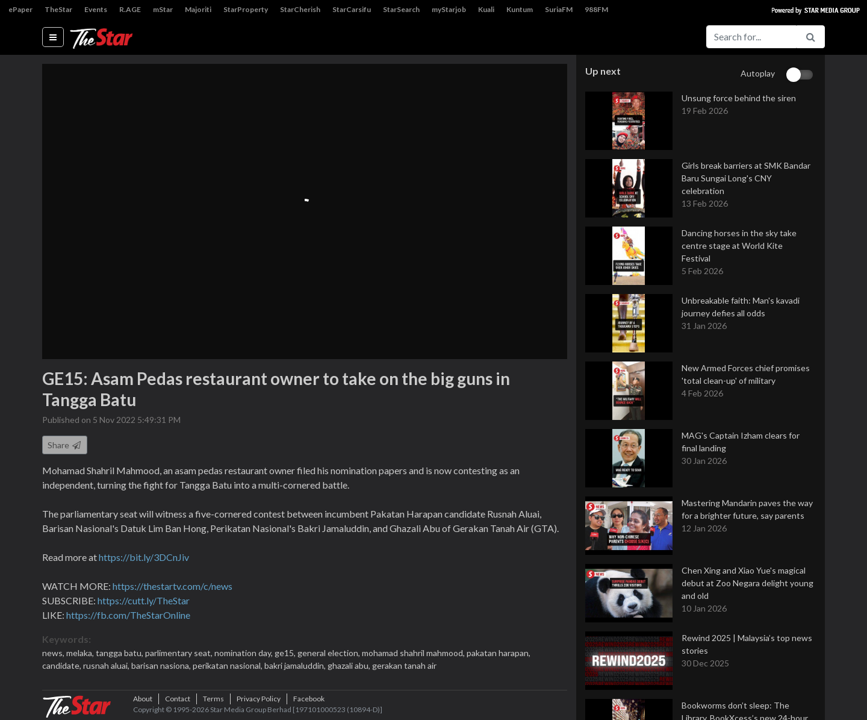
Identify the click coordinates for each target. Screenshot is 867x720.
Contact (177, 698)
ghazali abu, (350, 665)
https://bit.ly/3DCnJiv (144, 557)
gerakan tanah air (404, 665)
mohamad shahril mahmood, (414, 653)
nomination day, (244, 653)
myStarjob (449, 9)
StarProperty (245, 9)
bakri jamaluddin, (296, 665)
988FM (596, 9)
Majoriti (198, 9)
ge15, (286, 653)
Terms (213, 698)
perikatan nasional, (228, 665)
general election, (329, 653)
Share (65, 445)
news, (54, 653)
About (142, 698)
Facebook (309, 698)
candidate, (62, 665)
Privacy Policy (259, 698)
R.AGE (130, 9)
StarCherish (300, 9)
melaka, (81, 653)
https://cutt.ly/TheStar (144, 600)
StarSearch (401, 9)
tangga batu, (120, 653)
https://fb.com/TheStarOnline (128, 615)
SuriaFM (559, 9)
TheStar (58, 9)
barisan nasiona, (162, 665)
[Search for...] (751, 36)
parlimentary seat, (179, 653)
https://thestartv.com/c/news (172, 586)
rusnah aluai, (107, 665)
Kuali (486, 9)
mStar (163, 9)
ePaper (20, 9)
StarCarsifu (351, 9)
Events (95, 9)
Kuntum (519, 9)
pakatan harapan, (498, 653)
